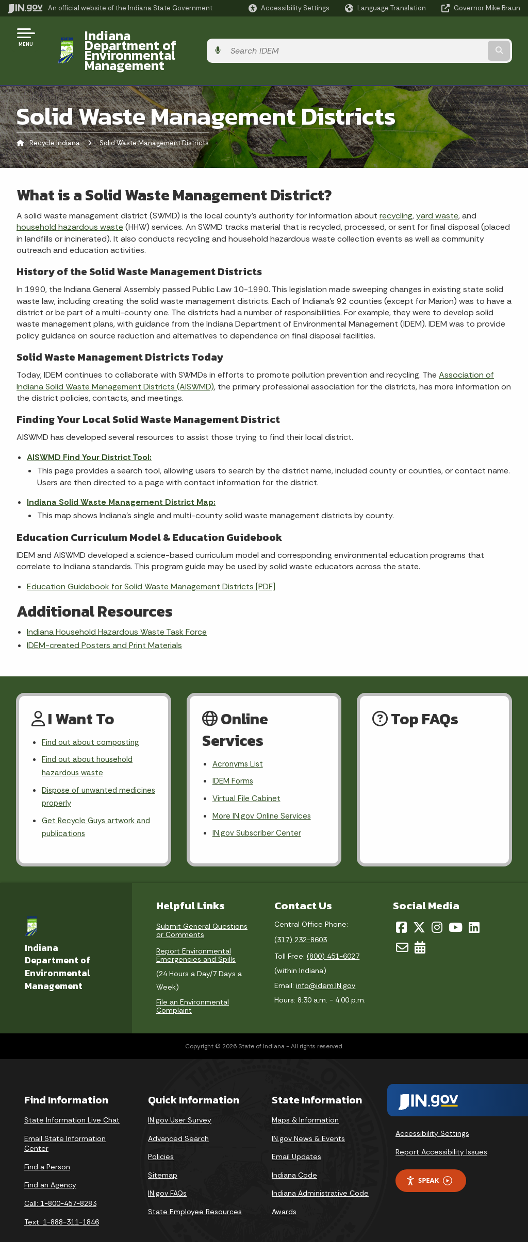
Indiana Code (294, 1153)
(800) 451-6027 (333, 934)
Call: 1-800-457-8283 (60, 1181)
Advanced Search (178, 1116)
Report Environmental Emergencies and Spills (196, 933)
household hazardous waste (69, 199)
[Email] (402, 925)
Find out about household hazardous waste (91, 740)
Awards (284, 1189)
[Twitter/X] (419, 905)
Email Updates (296, 1134)
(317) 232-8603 (300, 917)
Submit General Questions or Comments (202, 908)
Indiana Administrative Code (320, 1171)
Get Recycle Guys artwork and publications (91, 804)
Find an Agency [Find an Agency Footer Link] (50, 1163)
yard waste (437, 187)
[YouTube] (456, 905)
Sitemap (162, 1153)
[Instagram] (437, 905)
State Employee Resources (195, 1189)
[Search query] (463, 37)
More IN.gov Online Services (263, 791)
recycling (396, 187)
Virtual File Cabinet (247, 773)
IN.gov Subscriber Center (258, 809)
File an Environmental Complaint (192, 984)
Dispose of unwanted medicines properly (82, 772)
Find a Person (47, 1144)
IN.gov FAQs (167, 1171)
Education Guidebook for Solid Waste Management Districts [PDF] (151, 558)
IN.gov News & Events (308, 1116)
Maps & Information (305, 1097)
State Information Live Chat (72, 1097)
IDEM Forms (234, 755)
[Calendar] (420, 925)
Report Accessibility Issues (441, 1129)
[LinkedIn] (474, 905)
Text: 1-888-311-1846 (61, 1199)
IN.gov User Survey (179, 1097)
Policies (161, 1134)
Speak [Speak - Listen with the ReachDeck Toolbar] (429, 1159)
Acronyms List (239, 736)
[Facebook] (401, 905)
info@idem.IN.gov (325, 963)
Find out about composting (93, 715)
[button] (289, 8)
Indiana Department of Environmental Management (233, 36)
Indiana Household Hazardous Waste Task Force (117, 604)
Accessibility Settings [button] (432, 1111)
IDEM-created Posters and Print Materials (104, 618)
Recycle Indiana (54, 115)
